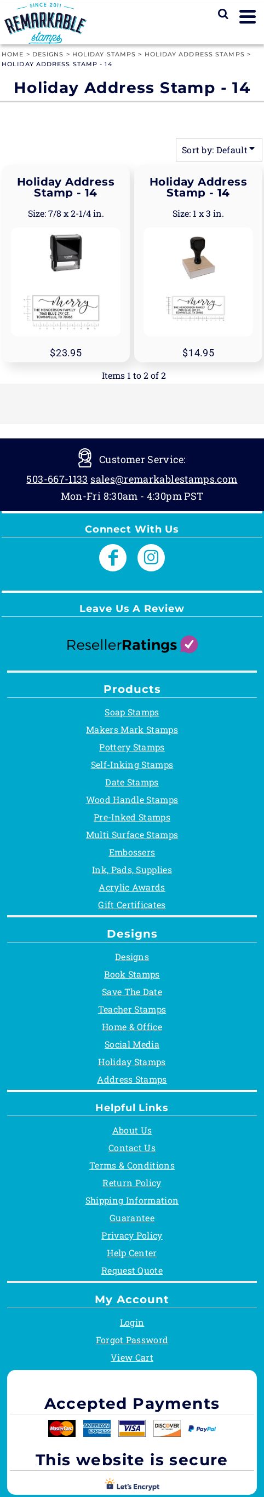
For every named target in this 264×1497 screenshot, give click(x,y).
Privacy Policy (131, 1235)
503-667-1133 (57, 478)
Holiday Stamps (104, 54)
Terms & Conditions (132, 1165)
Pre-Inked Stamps (132, 817)
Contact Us (132, 1147)
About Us (132, 1130)
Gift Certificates (131, 904)
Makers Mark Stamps (132, 729)
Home (13, 54)
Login (132, 1322)
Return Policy (131, 1182)
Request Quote (132, 1270)
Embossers (132, 852)
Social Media (132, 1044)
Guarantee (132, 1217)
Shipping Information (132, 1200)
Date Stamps (132, 782)
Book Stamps (132, 974)
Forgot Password (132, 1339)
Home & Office (132, 1026)
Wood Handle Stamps (132, 799)
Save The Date (132, 991)
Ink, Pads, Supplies (132, 869)
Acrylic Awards (132, 887)
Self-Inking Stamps (132, 764)
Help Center (132, 1252)
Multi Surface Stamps (132, 834)
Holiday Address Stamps (195, 54)
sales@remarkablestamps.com (163, 478)
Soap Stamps (132, 712)
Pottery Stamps (131, 747)
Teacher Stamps (132, 1009)
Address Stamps (132, 1079)
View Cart (132, 1357)
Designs (48, 54)
